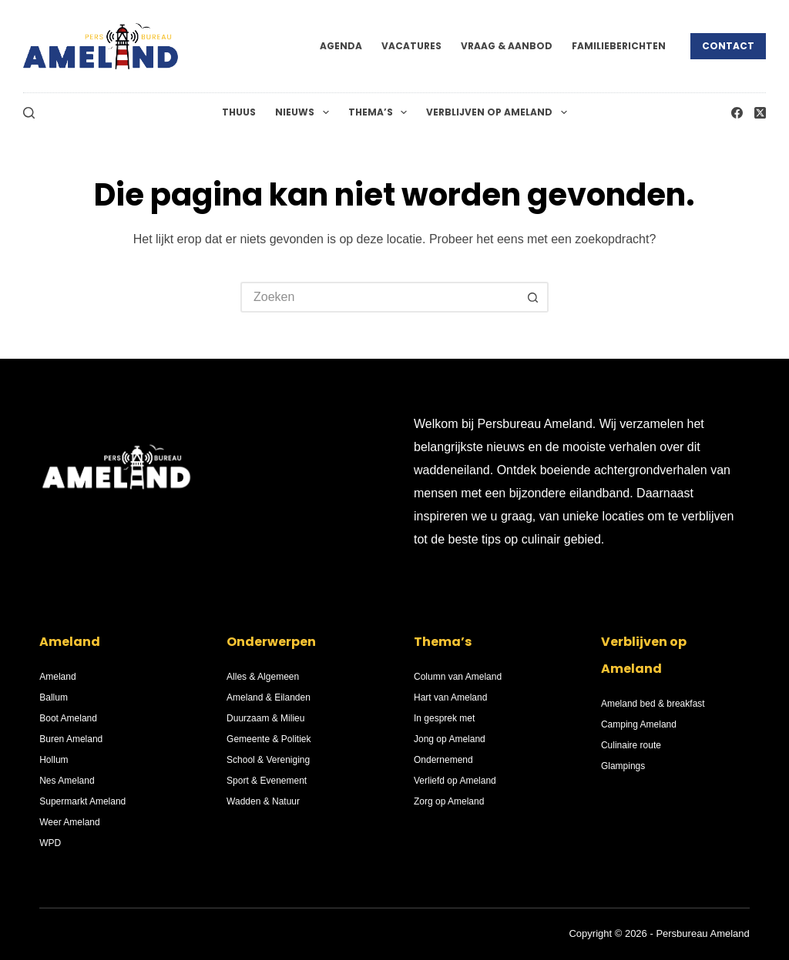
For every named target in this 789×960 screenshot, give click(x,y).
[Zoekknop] (533, 297)
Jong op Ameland (449, 739)
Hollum (53, 759)
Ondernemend (443, 759)
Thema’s (380, 112)
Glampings (623, 766)
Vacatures (411, 45)
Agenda (341, 45)
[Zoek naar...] (379, 297)
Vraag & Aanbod (506, 45)
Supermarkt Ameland (82, 801)
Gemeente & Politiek (269, 739)
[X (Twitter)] (760, 113)
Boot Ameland (68, 718)
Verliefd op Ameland (455, 780)
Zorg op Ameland (449, 801)
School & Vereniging (268, 759)
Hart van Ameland (450, 697)
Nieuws (304, 112)
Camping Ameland (639, 724)
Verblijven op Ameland (499, 112)
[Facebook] (737, 113)
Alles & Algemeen (263, 676)
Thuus (239, 112)
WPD (50, 843)
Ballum (53, 697)
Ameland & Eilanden (269, 697)
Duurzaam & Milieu (265, 718)
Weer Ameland (69, 822)
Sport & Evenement (267, 780)
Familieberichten (619, 45)
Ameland (57, 676)
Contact (728, 45)
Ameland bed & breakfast (653, 703)
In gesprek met (444, 718)
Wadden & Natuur (263, 801)
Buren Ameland (70, 739)
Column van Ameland (458, 676)
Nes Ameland (66, 780)
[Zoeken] (29, 113)
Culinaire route (631, 745)
